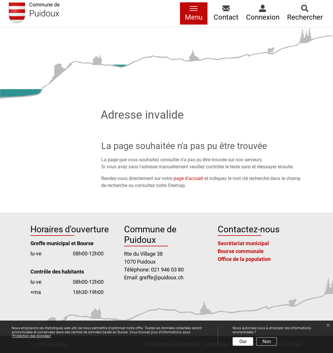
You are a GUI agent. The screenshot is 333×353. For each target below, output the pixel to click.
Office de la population (244, 259)
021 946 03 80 (167, 270)
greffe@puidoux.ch (161, 277)
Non (266, 341)
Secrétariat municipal (243, 243)
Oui (242, 341)
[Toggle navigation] (193, 13)
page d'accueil (188, 178)
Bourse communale (241, 251)
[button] (226, 13)
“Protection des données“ (31, 336)
